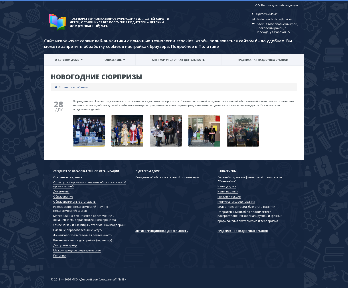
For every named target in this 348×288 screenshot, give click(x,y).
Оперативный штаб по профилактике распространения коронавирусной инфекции (250, 214)
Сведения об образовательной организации (86, 171)
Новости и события (74, 87)
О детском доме (67, 59)
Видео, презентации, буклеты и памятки (246, 207)
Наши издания (228, 191)
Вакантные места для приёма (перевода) (82, 240)
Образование (63, 196)
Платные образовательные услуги (78, 230)
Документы (61, 191)
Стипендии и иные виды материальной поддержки (89, 225)
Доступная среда (65, 245)
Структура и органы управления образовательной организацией (89, 184)
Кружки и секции (229, 196)
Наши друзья (227, 186)
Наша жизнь (112, 59)
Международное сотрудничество (77, 250)
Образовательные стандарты (74, 202)
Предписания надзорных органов (262, 59)
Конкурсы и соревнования (236, 202)
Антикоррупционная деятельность (178, 59)
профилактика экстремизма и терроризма (248, 221)
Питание (59, 255)
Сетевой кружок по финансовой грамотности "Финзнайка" (250, 179)
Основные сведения (67, 177)
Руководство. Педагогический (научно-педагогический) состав (81, 209)
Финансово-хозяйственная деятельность (83, 235)
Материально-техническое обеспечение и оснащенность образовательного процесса (84, 218)
